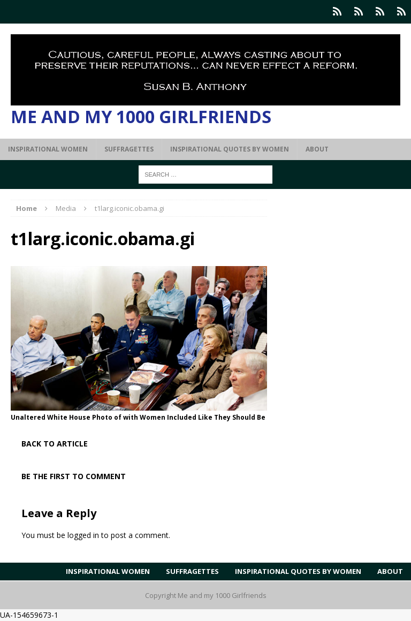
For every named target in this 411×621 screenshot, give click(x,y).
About (317, 149)
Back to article (54, 443)
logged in (83, 535)
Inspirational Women (48, 149)
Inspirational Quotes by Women (229, 149)
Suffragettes (129, 149)
